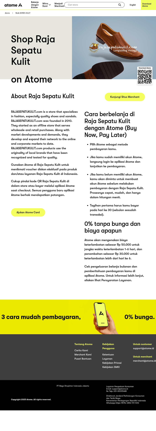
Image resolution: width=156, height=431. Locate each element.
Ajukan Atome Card (28, 212)
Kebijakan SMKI (111, 367)
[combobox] (92, 5)
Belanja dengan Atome (35, 5)
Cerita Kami (81, 350)
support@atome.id (143, 348)
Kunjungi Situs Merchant (124, 96)
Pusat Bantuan (82, 358)
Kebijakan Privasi (111, 362)
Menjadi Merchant (59, 4)
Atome (7, 13)
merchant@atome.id (144, 360)
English (133, 5)
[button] (119, 4)
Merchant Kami (82, 354)
